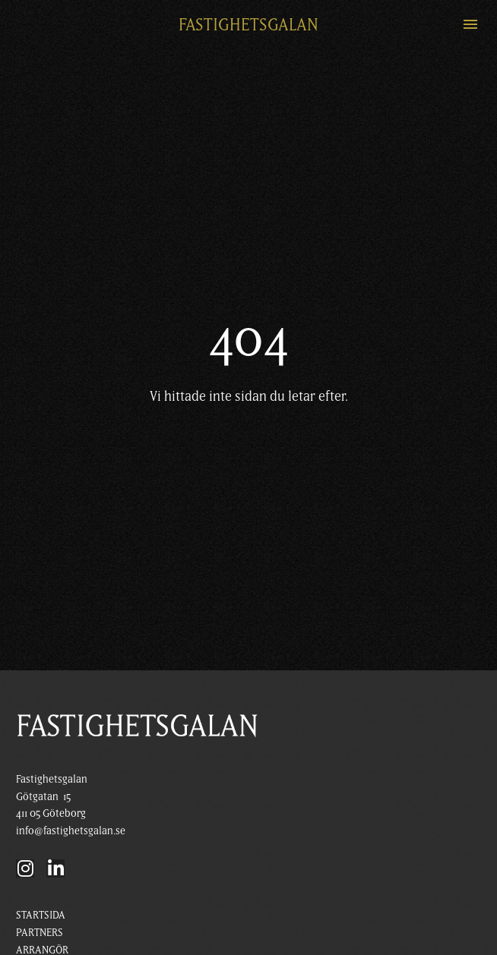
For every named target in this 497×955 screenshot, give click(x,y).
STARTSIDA (40, 859)
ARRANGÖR (42, 894)
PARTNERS (39, 877)
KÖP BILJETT (42, 911)
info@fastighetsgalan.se (70, 775)
